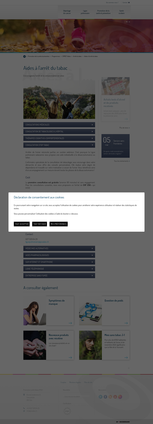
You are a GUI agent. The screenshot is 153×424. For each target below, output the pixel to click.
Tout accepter (22, 224)
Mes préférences (59, 224)
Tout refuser (39, 224)
